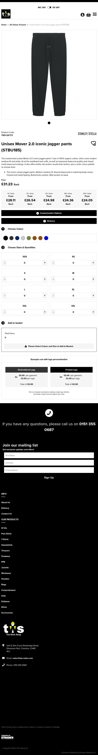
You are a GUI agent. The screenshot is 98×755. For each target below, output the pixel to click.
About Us (5, 502)
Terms (3, 727)
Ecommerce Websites (69, 752)
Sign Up (49, 477)
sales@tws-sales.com (23, 658)
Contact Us (6, 513)
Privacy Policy (11, 727)
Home (3, 24)
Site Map (56, 727)
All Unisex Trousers (18, 24)
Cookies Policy (23, 727)
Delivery (49, 220)
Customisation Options (49, 213)
